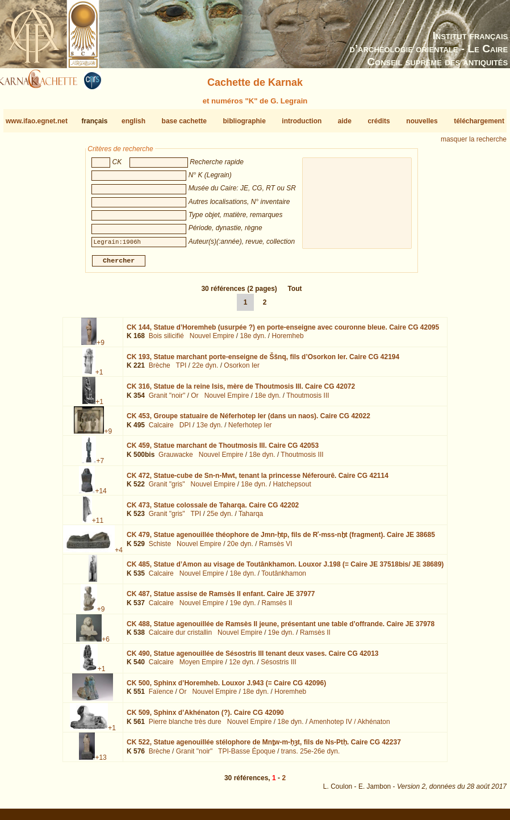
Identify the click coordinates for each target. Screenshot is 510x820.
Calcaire (161, 430)
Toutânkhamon (283, 578)
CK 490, (253, 658)
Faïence (161, 696)
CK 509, (205, 717)
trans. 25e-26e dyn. (310, 756)
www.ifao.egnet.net (37, 121)
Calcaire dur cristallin (180, 637)
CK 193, (263, 361)
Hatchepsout (292, 489)
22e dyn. (205, 370)
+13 (100, 762)
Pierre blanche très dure (185, 726)
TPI (181, 370)
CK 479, (281, 539)
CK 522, (264, 747)
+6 (106, 643)
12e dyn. (242, 667)
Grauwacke (175, 459)
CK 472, (257, 480)
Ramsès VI (275, 548)
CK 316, (241, 391)
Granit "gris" (167, 489)
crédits (378, 121)
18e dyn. (253, 340)
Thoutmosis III (307, 400)
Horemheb (288, 340)
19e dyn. (242, 607)
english (133, 121)
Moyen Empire (201, 667)
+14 (100, 495)
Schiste (160, 548)
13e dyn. (210, 430)
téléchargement (479, 121)
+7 (100, 465)
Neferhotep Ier (250, 430)
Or (194, 400)
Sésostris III (278, 667)
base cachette (184, 121)
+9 (100, 347)
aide (345, 121)
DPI (185, 430)
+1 (99, 377)
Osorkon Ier (242, 370)
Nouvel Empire (212, 340)
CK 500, (226, 688)
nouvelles (421, 121)
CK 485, (285, 569)
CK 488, (280, 628)
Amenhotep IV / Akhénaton (349, 726)
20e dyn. (240, 548)
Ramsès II (277, 607)
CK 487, (221, 598)
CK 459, (223, 450)
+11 (97, 525)
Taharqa (251, 518)
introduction (301, 121)
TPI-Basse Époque (246, 756)
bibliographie (244, 121)
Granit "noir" (167, 400)
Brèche (159, 370)
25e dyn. (220, 518)
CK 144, (283, 332)
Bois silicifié (166, 340)
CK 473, (213, 510)
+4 (119, 555)
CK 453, (248, 420)
